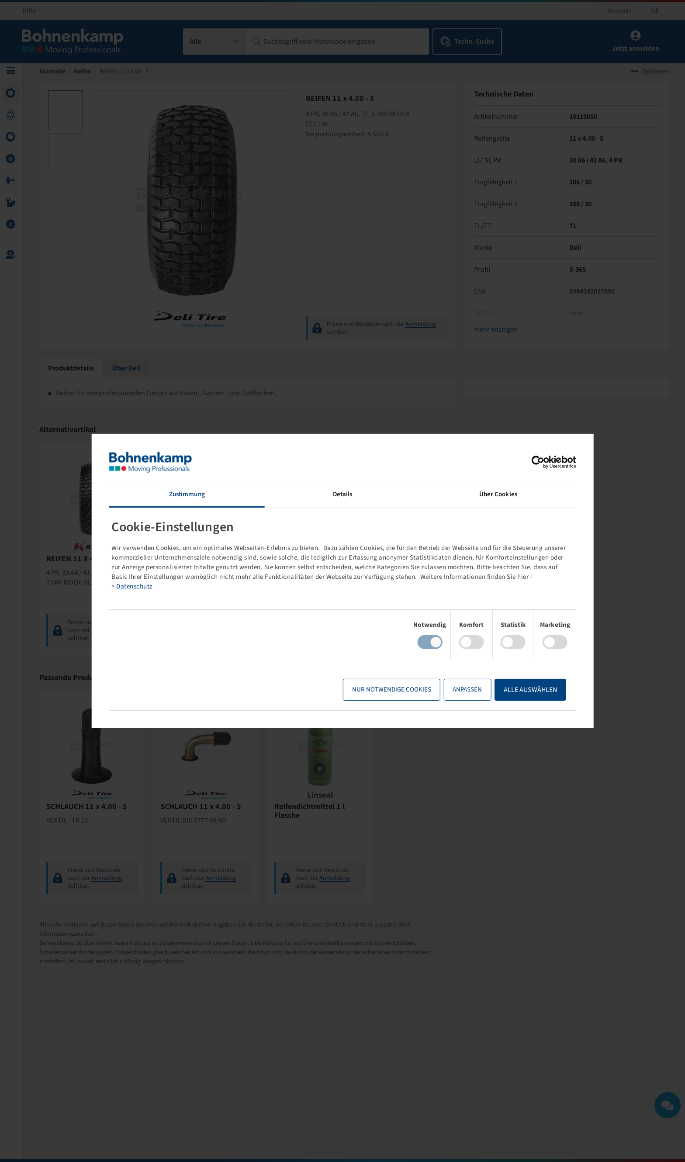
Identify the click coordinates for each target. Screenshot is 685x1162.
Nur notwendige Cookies (365, 689)
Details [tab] (343, 494)
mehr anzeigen (494, 332)
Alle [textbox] (195, 41)
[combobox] (214, 41)
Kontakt (619, 11)
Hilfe (29, 11)
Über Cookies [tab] (481, 494)
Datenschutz (329, 586)
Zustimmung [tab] (204, 494)
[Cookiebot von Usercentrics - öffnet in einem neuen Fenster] (512, 462)
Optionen (654, 74)
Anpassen (441, 689)
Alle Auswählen (504, 690)
